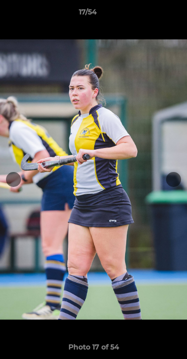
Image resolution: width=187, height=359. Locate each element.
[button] (151, 14)
